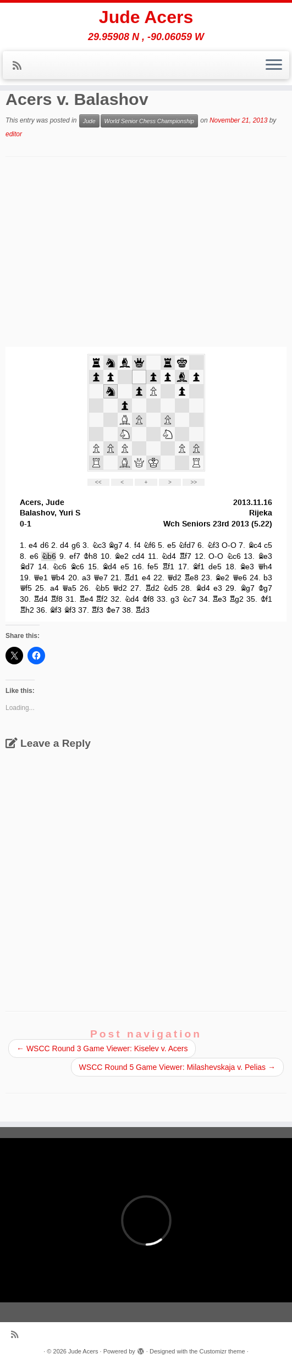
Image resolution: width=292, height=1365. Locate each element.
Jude (89, 121)
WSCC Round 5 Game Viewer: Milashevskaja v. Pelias (177, 1067)
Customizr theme (222, 1351)
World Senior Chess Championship (149, 121)
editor (13, 134)
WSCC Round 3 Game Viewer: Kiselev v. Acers (102, 1048)
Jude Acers (146, 17)
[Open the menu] (274, 65)
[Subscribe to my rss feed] (21, 65)
